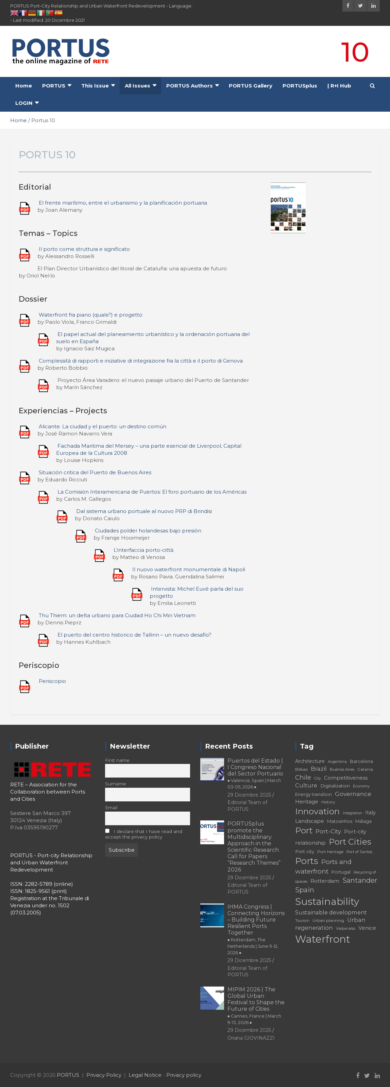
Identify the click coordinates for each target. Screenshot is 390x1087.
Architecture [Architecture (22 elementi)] (310, 761)
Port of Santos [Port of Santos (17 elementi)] (359, 851)
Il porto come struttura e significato (84, 249)
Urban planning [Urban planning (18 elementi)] (328, 920)
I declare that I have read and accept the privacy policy (143, 834)
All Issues (137, 85)
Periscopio (52, 681)
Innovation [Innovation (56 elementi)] (317, 811)
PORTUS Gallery (250, 85)
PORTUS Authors (189, 85)
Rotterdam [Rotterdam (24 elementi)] (324, 881)
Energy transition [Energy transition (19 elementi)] (313, 794)
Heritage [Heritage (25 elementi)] (306, 801)
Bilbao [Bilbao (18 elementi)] (301, 769)
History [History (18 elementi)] (328, 801)
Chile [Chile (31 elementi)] (303, 777)
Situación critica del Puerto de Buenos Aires (95, 472)
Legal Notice (145, 1075)
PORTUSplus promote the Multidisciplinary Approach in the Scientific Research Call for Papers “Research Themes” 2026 (254, 846)
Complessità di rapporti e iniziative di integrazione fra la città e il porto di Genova (141, 360)
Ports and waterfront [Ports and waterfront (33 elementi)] (323, 866)
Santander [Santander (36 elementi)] (359, 880)
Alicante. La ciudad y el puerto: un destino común (102, 426)
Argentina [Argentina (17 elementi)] (337, 761)
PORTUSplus (300, 85)
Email (111, 807)
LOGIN (24, 103)
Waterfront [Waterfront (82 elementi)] (322, 939)
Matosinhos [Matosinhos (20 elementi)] (339, 821)
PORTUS (53, 85)
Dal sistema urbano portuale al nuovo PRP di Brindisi (144, 511)
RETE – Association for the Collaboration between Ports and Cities (47, 791)
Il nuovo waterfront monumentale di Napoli (188, 569)
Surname (115, 783)
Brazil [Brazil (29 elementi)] (319, 768)
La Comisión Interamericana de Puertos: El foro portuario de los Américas (152, 492)
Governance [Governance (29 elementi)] (353, 793)
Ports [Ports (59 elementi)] (306, 861)
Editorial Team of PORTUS (247, 888)
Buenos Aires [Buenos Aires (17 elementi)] (342, 769)
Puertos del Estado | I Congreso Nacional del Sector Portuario (255, 773)
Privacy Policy (103, 1075)
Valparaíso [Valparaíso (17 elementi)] (345, 928)
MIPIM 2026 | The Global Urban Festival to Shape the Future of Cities (256, 1005)
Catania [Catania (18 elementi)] (365, 769)
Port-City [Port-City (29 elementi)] (328, 831)
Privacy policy (183, 1075)
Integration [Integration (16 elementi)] (352, 813)
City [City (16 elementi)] (317, 778)
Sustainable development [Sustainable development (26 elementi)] (331, 912)
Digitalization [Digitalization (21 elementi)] (335, 785)
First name (117, 760)
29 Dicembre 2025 (249, 795)
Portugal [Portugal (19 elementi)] (341, 872)
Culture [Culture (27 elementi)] (306, 785)
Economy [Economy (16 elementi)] (361, 786)
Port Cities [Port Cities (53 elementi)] (350, 842)
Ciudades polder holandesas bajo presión (148, 530)
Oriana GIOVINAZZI (251, 1038)
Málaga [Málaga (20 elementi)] (363, 821)
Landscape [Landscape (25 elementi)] (309, 821)
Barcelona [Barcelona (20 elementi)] (361, 761)
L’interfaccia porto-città (143, 550)
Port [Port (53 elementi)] (303, 830)
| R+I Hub (339, 85)
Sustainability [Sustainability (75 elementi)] (327, 901)
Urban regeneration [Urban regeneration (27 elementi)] (330, 923)
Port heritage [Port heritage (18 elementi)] (330, 851)
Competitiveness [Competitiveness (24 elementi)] (346, 777)
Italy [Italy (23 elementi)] (370, 813)
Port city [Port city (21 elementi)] (304, 851)
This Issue (95, 85)
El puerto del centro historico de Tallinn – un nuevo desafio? (134, 635)
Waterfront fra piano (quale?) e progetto (90, 314)
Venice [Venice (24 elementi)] (367, 928)
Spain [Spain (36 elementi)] (304, 890)
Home (23, 85)
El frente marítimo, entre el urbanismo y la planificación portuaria (123, 202)
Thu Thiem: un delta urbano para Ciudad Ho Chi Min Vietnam (117, 615)
